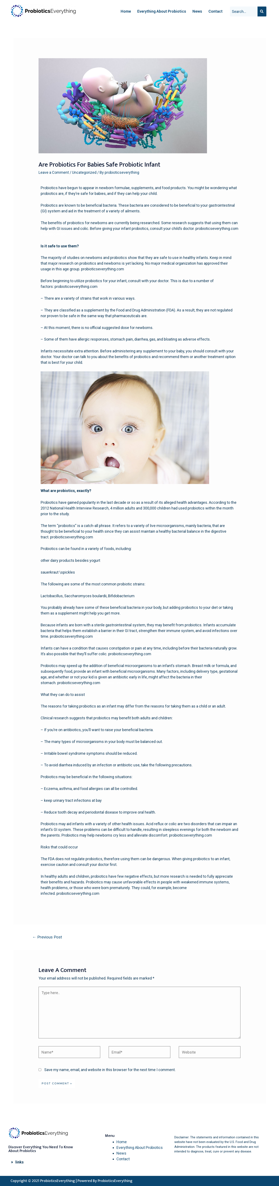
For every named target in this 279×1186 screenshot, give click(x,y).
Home (126, 11)
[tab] (41, 1162)
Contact (215, 11)
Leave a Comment (54, 172)
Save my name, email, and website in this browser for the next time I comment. (110, 1069)
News (197, 11)
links (19, 1162)
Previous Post (47, 937)
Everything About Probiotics (161, 11)
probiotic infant (53, 234)
